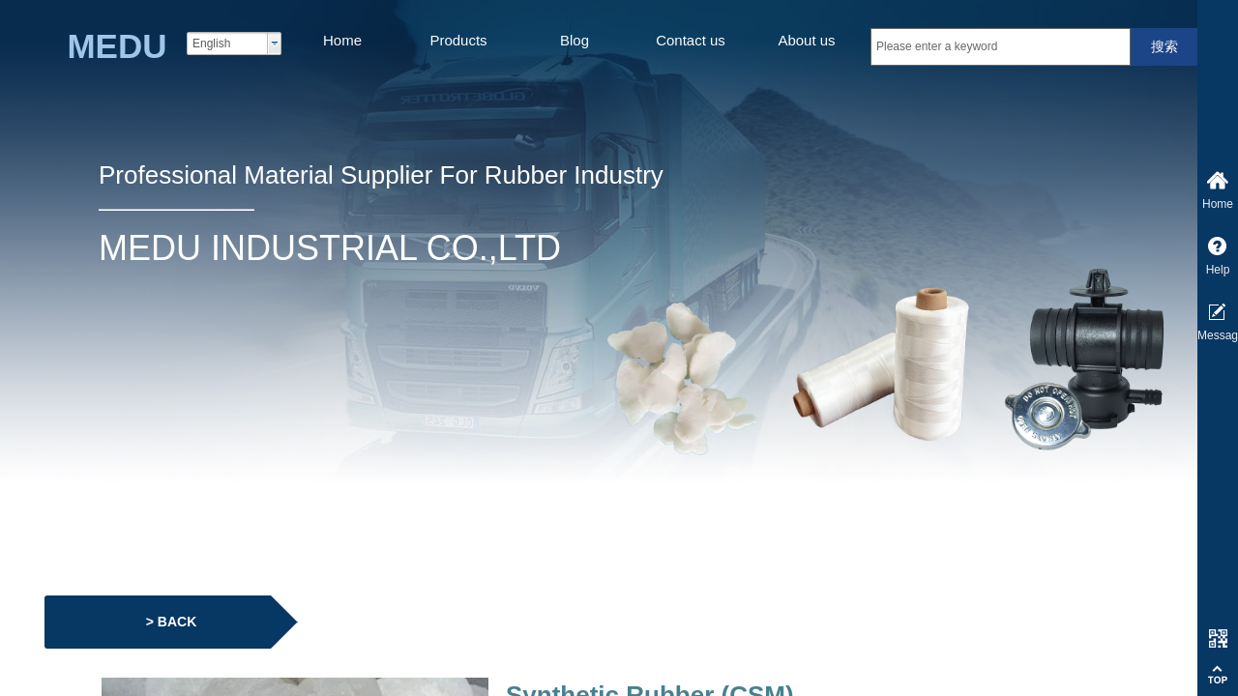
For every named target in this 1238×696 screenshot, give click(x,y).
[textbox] (1000, 47)
